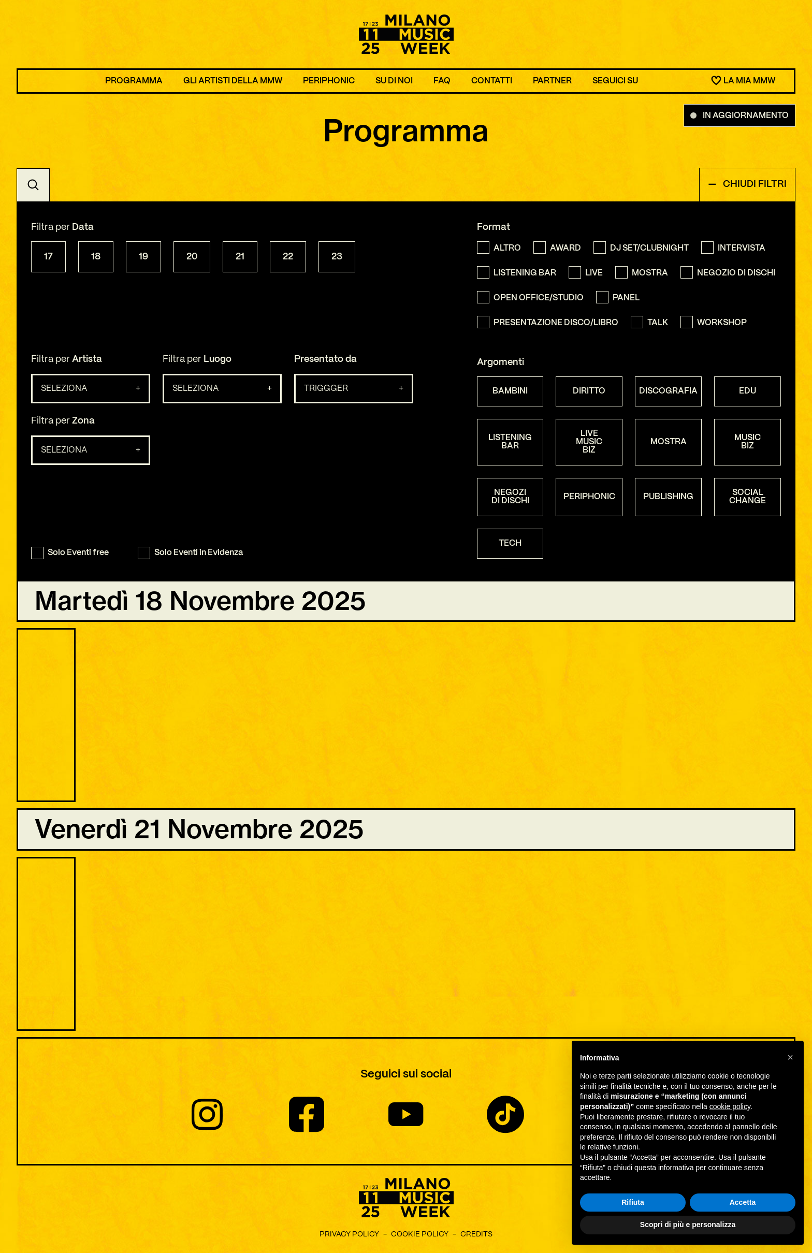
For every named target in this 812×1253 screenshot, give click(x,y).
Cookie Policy (419, 1236)
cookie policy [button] (729, 1106)
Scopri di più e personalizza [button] (687, 1224)
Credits (476, 1236)
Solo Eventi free (70, 553)
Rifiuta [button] (632, 1202)
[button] (790, 1057)
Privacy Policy (349, 1236)
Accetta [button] (743, 1202)
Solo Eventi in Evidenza (190, 553)
